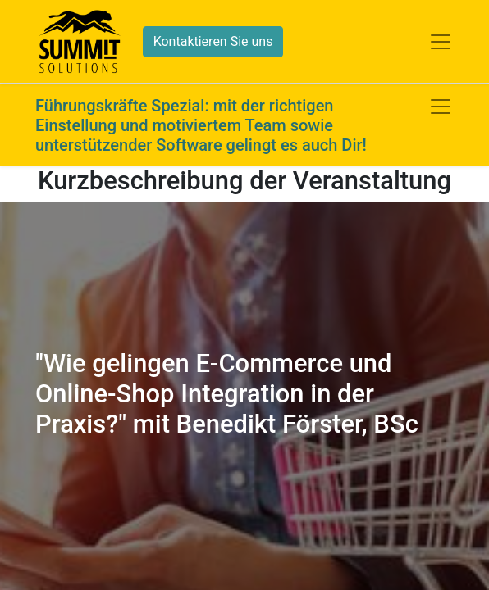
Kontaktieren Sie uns (213, 41)
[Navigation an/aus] (440, 106)
